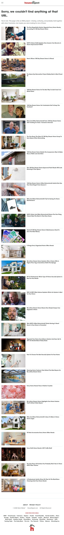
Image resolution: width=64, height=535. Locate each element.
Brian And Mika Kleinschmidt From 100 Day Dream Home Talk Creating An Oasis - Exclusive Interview (44, 121)
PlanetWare (27, 519)
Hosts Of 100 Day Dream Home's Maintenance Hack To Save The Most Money (43, 230)
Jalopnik (34, 517)
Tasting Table (8, 521)
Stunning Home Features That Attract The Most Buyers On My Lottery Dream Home (44, 371)
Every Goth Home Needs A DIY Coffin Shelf (39, 448)
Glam (57, 515)
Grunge (6, 517)
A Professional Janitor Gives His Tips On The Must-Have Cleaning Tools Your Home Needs (43, 480)
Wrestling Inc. (55, 521)
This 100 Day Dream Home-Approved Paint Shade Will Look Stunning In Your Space (44, 168)
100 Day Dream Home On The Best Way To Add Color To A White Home (44, 90)
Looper (40, 517)
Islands (28, 517)
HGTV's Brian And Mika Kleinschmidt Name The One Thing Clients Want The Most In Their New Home (44, 215)
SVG (56, 519)
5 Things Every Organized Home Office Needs (40, 245)
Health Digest (14, 517)
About (25, 505)
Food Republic (39, 515)
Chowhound (11, 515)
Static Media (21, 508)
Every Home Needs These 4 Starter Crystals (39, 386)
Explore (26, 515)
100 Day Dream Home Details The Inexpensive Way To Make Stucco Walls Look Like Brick (45, 153)
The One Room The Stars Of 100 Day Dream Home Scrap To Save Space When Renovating (44, 137)
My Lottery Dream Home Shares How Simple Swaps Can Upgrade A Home (43, 308)
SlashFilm (42, 519)
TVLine (42, 521)
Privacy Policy (35, 505)
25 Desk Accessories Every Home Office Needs (40, 432)
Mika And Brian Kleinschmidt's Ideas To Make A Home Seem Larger (43, 417)
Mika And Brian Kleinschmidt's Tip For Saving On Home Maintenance (43, 199)
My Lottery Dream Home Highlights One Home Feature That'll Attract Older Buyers (43, 402)
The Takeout (34, 521)
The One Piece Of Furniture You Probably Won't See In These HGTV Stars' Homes (44, 464)
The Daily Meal (18, 521)
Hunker (22, 517)
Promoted (23, 339)
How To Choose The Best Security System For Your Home (43, 354)
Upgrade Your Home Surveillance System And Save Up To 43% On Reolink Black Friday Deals (44, 340)
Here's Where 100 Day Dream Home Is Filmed (40, 58)
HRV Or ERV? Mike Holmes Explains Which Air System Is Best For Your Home (44, 293)
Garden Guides (49, 515)
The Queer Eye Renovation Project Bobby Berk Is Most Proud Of (44, 75)
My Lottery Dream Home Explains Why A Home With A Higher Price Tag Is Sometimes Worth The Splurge (43, 262)
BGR (5, 515)
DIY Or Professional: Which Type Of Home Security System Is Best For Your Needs (44, 277)
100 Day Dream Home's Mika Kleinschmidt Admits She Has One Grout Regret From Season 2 (44, 184)
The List (26, 521)
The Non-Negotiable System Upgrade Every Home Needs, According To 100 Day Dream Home (44, 28)
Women (47, 521)
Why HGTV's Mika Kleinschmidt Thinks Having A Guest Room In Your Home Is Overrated (43, 324)
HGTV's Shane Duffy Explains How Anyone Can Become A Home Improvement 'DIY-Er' (44, 43)
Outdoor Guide (17, 519)
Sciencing (35, 519)
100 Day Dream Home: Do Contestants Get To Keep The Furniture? (43, 106)
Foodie (32, 515)
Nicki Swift (8, 519)
